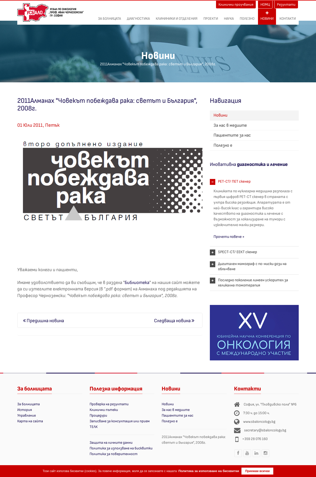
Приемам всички (257, 471)
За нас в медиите (230, 125)
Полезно (247, 16)
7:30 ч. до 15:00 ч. (256, 413)
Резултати (286, 4)
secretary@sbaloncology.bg (265, 430)
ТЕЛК (94, 426)
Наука (229, 16)
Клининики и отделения (177, 16)
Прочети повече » (229, 236)
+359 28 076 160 (255, 439)
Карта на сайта (30, 421)
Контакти (287, 16)
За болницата (109, 16)
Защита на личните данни (111, 442)
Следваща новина (174, 321)
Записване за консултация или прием (120, 421)
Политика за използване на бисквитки (121, 448)
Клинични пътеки (104, 409)
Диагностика (138, 16)
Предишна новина (43, 321)
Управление (26, 415)
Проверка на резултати (109, 404)
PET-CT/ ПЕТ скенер (234, 181)
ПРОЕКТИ (210, 16)
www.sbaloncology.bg (259, 421)
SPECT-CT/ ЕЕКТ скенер (237, 252)
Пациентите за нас (232, 135)
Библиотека (137, 282)
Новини (267, 16)
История (24, 409)
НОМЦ (265, 4)
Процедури (98, 415)
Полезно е (223, 145)
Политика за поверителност (114, 454)
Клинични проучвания (235, 4)
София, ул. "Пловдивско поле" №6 (270, 404)
